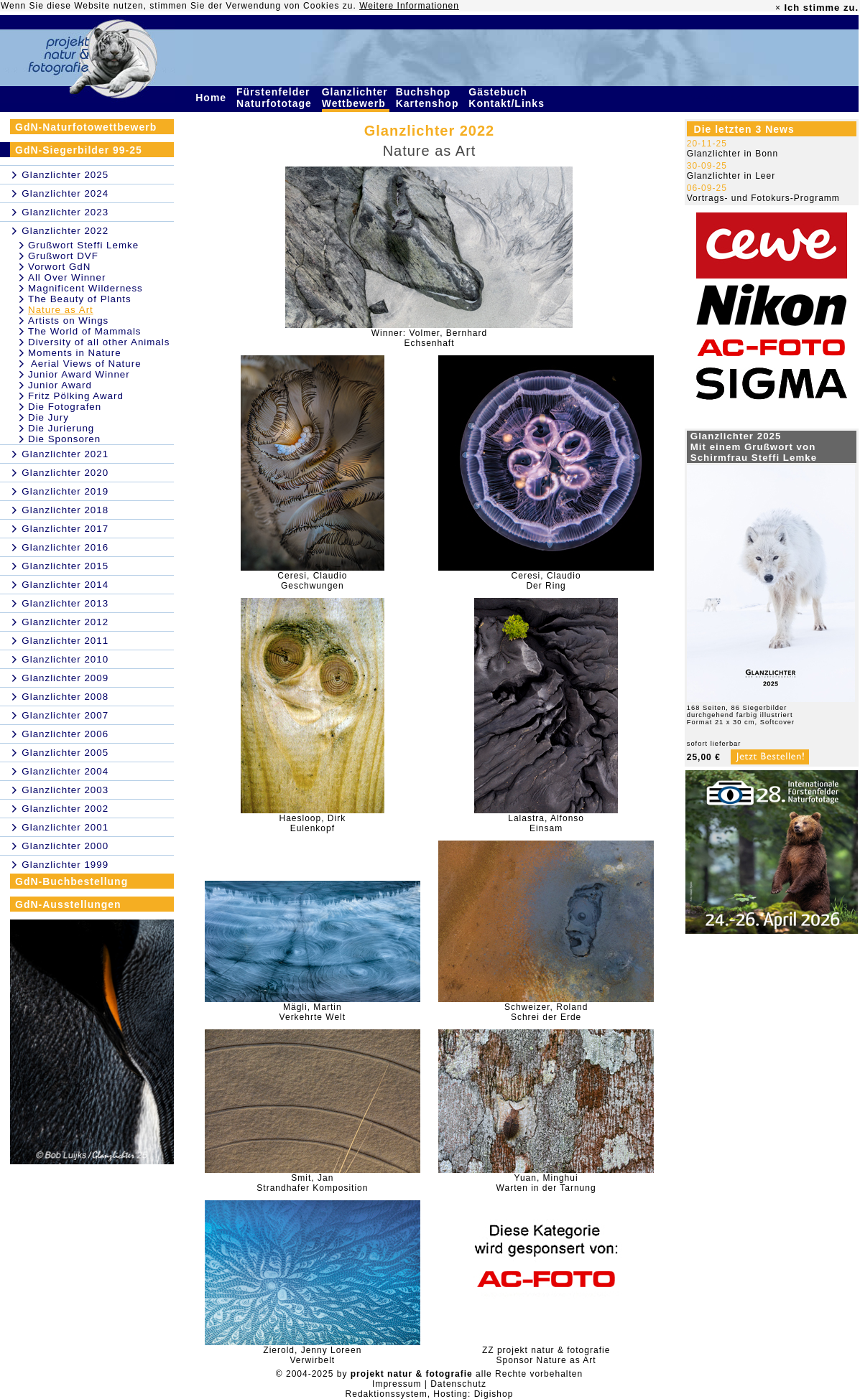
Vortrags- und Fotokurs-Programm (763, 198)
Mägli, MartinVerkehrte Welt (312, 1012)
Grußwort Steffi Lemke (83, 245)
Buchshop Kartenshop (429, 97)
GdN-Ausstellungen (68, 904)
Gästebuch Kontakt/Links (507, 97)
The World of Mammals (85, 331)
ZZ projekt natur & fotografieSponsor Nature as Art (546, 1355)
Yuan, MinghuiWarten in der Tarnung (546, 1183)
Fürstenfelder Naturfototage (275, 97)
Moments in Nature (74, 352)
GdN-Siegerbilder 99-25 (78, 150)
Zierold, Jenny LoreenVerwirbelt (312, 1355)
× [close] (778, 8)
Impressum (396, 1384)
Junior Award (60, 385)
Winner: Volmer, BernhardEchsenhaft (429, 338)
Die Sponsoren (64, 439)
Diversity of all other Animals (99, 342)
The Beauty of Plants (79, 299)
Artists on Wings (68, 320)
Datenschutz (458, 1384)
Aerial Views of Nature (85, 363)
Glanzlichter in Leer (731, 176)
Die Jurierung (61, 428)
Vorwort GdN (59, 266)
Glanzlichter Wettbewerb (355, 97)
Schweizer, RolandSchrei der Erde (546, 1012)
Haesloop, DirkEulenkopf (312, 823)
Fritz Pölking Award (76, 395)
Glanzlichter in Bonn (732, 154)
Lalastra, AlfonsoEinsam (546, 823)
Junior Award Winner (79, 374)
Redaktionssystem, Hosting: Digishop (430, 1394)
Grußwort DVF (63, 256)
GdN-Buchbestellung (71, 881)
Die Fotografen (64, 406)
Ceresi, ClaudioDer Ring (546, 581)
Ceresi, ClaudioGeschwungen (312, 581)
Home (212, 97)
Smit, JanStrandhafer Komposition (312, 1183)
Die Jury (48, 417)
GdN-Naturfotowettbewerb (86, 127)
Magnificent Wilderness (85, 288)
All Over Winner (67, 277)
